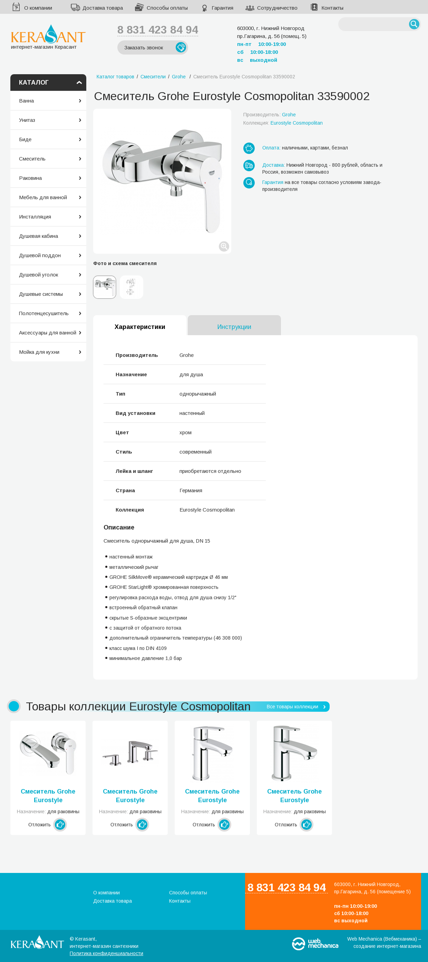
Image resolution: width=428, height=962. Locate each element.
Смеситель (32, 159)
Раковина (30, 178)
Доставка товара (102, 8)
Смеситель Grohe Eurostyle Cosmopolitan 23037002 (212, 796)
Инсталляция (35, 217)
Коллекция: (283, 122)
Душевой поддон (40, 255)
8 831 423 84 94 (157, 29)
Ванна (26, 101)
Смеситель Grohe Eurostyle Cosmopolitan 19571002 (48, 796)
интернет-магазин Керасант (48, 36)
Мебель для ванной (43, 197)
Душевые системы (41, 294)
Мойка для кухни (39, 352)
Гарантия (222, 8)
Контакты (332, 8)
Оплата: (271, 147)
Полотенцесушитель (44, 313)
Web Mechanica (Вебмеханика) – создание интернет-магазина (384, 942)
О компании (38, 8)
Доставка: (273, 165)
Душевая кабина (38, 236)
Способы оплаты (167, 8)
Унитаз (27, 120)
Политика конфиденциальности (106, 953)
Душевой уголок (38, 275)
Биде (25, 139)
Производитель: (269, 114)
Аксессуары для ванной (47, 333)
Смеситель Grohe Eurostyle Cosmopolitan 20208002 (130, 796)
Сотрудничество (277, 8)
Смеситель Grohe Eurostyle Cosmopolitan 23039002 (294, 796)
